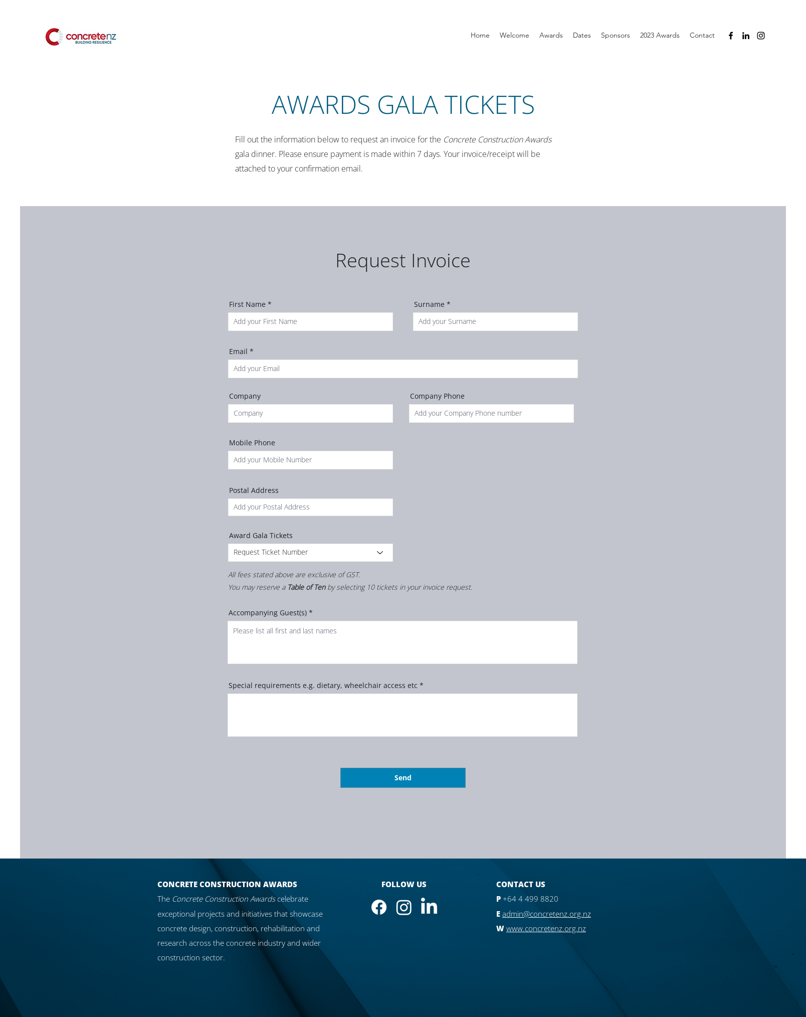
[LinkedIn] (429, 907)
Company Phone (437, 396)
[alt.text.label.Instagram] (761, 36)
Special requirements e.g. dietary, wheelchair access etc (323, 685)
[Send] (403, 778)
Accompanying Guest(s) (268, 612)
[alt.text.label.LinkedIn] (746, 36)
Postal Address (254, 490)
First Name (247, 304)
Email (238, 351)
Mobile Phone (252, 442)
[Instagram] (404, 907)
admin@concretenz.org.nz (546, 914)
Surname (429, 304)
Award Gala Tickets (261, 535)
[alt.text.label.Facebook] (731, 36)
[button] (660, 35)
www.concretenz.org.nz (546, 928)
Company (245, 396)
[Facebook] (379, 907)
